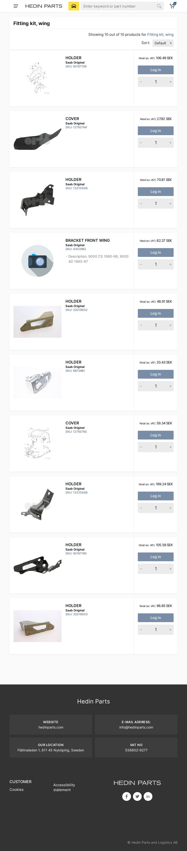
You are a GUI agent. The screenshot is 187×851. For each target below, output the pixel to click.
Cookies (16, 789)
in (148, 796)
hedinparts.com (50, 727)
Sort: (145, 42)
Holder (73, 57)
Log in (155, 69)
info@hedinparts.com (136, 727)
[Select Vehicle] (73, 6)
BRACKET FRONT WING (87, 240)
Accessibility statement (64, 787)
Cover (72, 118)
